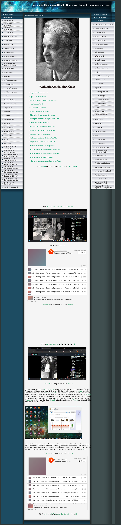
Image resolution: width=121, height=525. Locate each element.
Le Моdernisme (100, 60)
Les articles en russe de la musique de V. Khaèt (11, 155)
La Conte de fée (9, 32)
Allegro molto (8, 108)
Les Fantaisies (8, 72)
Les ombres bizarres (10, 36)
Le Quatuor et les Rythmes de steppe (10, 64)
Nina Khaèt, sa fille (101, 159)
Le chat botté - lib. (100, 155)
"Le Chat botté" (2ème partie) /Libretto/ (11, 167)
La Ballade (7, 116)
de (99, 36)
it (105, 36)
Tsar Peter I (7, 124)
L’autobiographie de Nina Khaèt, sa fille (101, 183)
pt (102, 36)
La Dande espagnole (10, 56)
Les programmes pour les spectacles (10, 151)
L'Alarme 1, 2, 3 (9, 48)
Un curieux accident (10, 104)
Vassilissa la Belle (9, 100)
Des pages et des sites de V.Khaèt (9, 183)
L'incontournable (9, 120)
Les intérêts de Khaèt (101, 179)
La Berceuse (8, 40)
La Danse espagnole (101, 64)
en (97, 36)
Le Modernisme (9, 52)
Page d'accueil (8, 20)
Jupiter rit (7, 76)
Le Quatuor (98, 72)
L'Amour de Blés (9, 68)
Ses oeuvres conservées (8, 24)
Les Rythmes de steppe (102, 76)
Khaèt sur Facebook (101, 175)
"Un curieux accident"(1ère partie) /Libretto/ (10, 175)
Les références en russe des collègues (10, 159)
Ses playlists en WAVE (11, 187)
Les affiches (7, 143)
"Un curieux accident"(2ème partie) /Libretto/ (11, 179)
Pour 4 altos (7, 112)
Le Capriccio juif (9, 84)
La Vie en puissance (10, 80)
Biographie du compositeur (8, 28)
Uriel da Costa (8, 44)
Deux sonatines (9, 131)
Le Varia (6, 139)
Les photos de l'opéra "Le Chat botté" (10, 147)
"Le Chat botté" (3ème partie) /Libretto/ (11, 171)
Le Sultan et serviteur (10, 60)
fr (95, 36)
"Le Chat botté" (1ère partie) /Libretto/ (10, 163)
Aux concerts (8, 135)
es (104, 36)
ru (100, 36)
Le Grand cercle (9, 128)
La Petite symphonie (10, 92)
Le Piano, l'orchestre (10, 88)
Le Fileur (6, 96)
